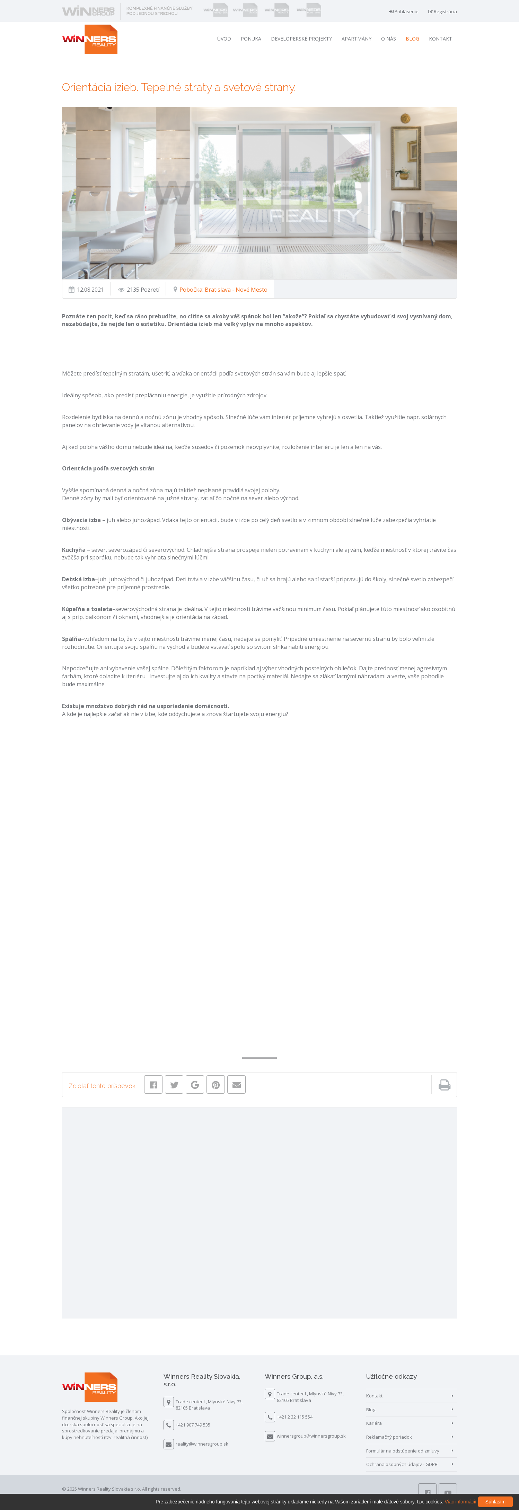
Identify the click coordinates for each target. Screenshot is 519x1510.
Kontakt (440, 38)
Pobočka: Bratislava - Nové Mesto (222, 289)
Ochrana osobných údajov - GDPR (402, 1464)
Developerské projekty (301, 38)
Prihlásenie (404, 11)
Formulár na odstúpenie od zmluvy (402, 1451)
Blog (412, 38)
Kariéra (374, 1423)
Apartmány (356, 38)
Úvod (224, 38)
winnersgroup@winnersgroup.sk (311, 1436)
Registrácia (442, 11)
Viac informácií (460, 1501)
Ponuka (251, 38)
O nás (388, 38)
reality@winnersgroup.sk (202, 1444)
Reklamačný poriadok (389, 1437)
